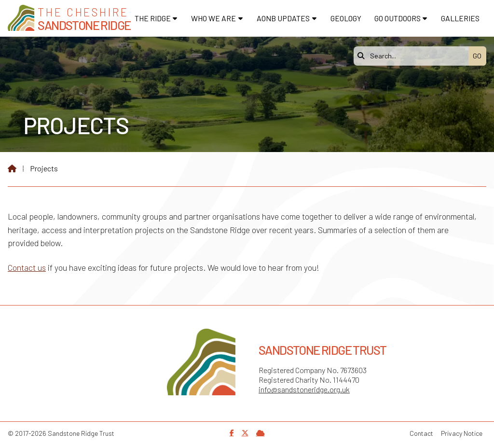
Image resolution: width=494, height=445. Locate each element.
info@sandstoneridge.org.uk (304, 389)
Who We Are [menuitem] (213, 18)
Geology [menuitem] (345, 18)
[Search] (413, 56)
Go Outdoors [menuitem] (397, 18)
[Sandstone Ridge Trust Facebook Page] (232, 433)
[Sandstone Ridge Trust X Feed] (245, 433)
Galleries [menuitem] (460, 18)
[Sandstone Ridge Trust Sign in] (260, 433)
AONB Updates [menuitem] (283, 18)
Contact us (27, 267)
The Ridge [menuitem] (153, 18)
